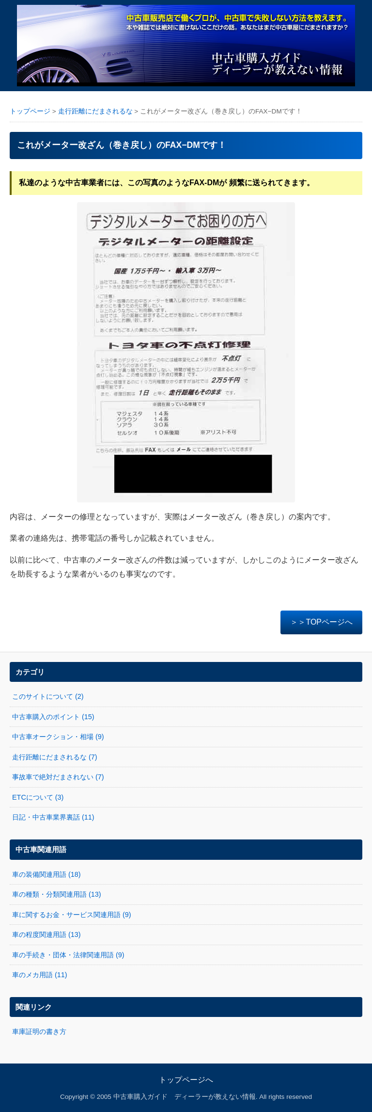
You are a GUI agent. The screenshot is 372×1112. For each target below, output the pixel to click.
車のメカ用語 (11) (39, 975)
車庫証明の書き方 (39, 1031)
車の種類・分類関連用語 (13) (56, 894)
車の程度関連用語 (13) (46, 934)
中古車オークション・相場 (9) (58, 737)
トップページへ (186, 1080)
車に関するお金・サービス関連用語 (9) (71, 915)
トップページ (30, 111)
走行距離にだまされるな (95, 111)
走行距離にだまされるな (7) (54, 757)
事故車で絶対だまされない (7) (58, 777)
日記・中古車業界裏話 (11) (53, 817)
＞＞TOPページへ (321, 622)
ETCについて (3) (37, 797)
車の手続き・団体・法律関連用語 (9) (68, 955)
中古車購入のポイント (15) (53, 717)
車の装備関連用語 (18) (46, 874)
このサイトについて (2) (48, 696)
